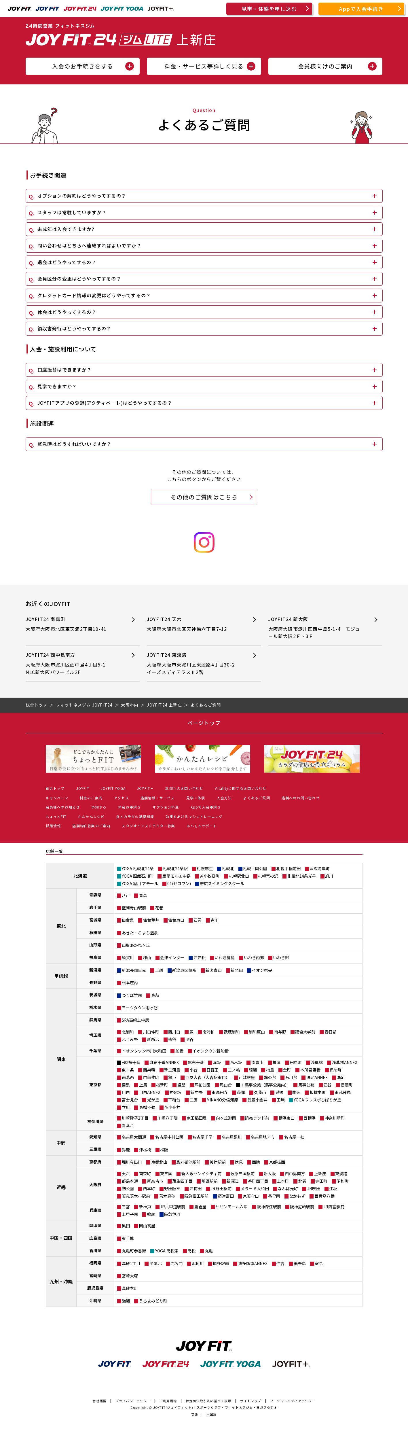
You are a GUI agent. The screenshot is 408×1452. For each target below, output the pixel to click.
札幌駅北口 (239, 876)
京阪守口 (251, 1196)
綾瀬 (253, 1070)
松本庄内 (130, 982)
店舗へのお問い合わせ (301, 797)
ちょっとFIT (56, 816)
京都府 (95, 1162)
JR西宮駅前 (333, 1206)
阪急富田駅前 (196, 1196)
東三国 (166, 1173)
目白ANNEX (149, 1092)
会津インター (172, 957)
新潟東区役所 (184, 970)
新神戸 (145, 1206)
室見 (319, 1263)
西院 (256, 1162)
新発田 (237, 970)
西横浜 (309, 1118)
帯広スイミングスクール (222, 883)
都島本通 (130, 1181)
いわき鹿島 (225, 957)
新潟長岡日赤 (134, 970)
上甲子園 (130, 1214)
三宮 (126, 1206)
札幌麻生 (205, 868)
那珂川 (198, 1263)
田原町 (296, 1062)
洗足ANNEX (317, 1077)
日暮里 (212, 1070)
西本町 (149, 1188)
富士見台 (130, 1100)
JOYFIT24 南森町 (72, 624)
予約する (99, 806)
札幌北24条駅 (175, 868)
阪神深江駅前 (269, 1206)
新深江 (233, 1181)
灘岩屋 (200, 1206)
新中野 (197, 1092)
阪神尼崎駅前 (302, 1206)
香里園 (274, 1196)
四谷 (327, 1085)
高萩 (155, 995)
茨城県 (95, 994)
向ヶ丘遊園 (226, 1118)
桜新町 (162, 1085)
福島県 (95, 957)
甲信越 (61, 975)
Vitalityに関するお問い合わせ (240, 788)
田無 (280, 1100)
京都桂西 (277, 1162)
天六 (126, 1173)
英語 (194, 1414)
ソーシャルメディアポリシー (293, 1400)
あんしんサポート (202, 825)
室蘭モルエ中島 (176, 876)
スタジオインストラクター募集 (148, 825)
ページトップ (204, 722)
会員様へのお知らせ (63, 806)
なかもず (297, 1196)
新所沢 (153, 1039)
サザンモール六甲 (231, 1206)
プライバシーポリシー (133, 1400)
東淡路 (341, 1173)
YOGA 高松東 (167, 1251)
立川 (126, 1107)
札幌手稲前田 (288, 868)
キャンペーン (57, 797)
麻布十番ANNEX (164, 1062)
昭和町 (343, 1181)
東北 (61, 925)
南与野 (280, 1032)
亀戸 (172, 1077)
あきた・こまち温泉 (140, 933)
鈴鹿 (126, 1149)
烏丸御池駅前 (188, 1162)
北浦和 (128, 1032)
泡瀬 (126, 1301)
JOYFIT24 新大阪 (315, 628)
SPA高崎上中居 (135, 1020)
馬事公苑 (306, 1085)
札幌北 (228, 868)
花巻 (159, 907)
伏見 (239, 1162)
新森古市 (155, 1181)
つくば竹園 (132, 995)
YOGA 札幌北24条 (138, 868)
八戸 (126, 895)
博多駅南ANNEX (252, 1263)
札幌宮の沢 (268, 876)
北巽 (302, 1181)
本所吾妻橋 (310, 1070)
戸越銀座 (247, 1077)
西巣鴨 (149, 1070)
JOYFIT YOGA (113, 788)
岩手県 (95, 907)
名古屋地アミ (263, 1137)
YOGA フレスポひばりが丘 (317, 1100)
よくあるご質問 (256, 797)
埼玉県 (95, 1035)
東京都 (95, 1084)
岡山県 (95, 1225)
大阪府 (95, 1184)
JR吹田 (313, 1188)
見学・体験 (195, 797)
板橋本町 (318, 1092)
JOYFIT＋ (145, 788)
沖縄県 (95, 1300)
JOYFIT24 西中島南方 (72, 663)
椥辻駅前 (218, 1162)
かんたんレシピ (91, 816)
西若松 (199, 957)
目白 (126, 1092)
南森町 (145, 1173)
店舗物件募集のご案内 (91, 825)
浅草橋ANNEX (344, 1062)
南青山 (257, 1062)
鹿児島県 (95, 1288)
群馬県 (95, 1020)
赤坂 (217, 1062)
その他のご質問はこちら (204, 497)
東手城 (128, 1238)
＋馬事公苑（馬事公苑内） (265, 1085)
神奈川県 (95, 1121)
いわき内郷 (254, 957)
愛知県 (95, 1136)
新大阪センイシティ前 (201, 1173)
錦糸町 (335, 1070)
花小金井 (172, 1107)
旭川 (329, 876)
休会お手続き (129, 806)
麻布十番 (196, 1062)
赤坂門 (176, 1263)
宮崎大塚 (130, 1276)
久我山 (260, 1092)
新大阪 (270, 1173)
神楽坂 (175, 1092)
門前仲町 (151, 1077)
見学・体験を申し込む (269, 8)
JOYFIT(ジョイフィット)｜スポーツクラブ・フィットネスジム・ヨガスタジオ (215, 1407)
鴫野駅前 (210, 1181)
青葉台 (128, 1125)
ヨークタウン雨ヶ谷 (140, 1007)
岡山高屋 (147, 1225)
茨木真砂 (167, 1196)
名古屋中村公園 (169, 1137)
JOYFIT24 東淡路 (193, 663)
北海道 (80, 875)
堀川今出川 (132, 1162)
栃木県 (95, 1007)
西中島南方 (295, 1173)
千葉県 (95, 1050)
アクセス (121, 797)
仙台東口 (176, 920)
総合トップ (55, 788)
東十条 (128, 1070)
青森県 (95, 895)
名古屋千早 (202, 1137)
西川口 (174, 1032)
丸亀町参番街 (134, 1251)
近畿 (61, 1187)
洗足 (341, 1077)
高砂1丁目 (131, 1263)
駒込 (296, 1092)
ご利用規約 (168, 1400)
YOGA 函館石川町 (137, 876)
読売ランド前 (257, 1118)
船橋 (179, 1051)
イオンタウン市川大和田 (144, 1051)
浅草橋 (317, 1062)
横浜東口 (286, 1118)
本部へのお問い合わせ (184, 788)
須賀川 (128, 957)
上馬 (143, 1085)
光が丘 (153, 1100)
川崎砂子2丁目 (135, 1118)
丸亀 (209, 1251)
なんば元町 (288, 1188)
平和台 (174, 1100)
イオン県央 (262, 970)
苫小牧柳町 (210, 876)
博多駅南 (221, 1263)
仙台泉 (128, 920)
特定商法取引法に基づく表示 (208, 1400)
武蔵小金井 (257, 1100)
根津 (276, 1062)
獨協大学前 (305, 1032)
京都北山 (159, 1162)
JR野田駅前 (220, 1188)
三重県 (95, 1149)
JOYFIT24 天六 (193, 624)
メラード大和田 (255, 1188)
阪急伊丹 (172, 1214)
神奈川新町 (335, 1118)
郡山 (147, 957)
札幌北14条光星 (301, 876)
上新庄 (320, 1173)
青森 (143, 895)
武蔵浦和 (232, 1032)
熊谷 (172, 1039)
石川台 (291, 1077)
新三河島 (172, 1070)
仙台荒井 (151, 920)
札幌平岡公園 (255, 868)
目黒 (126, 1085)
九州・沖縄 (61, 1281)
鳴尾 (151, 1214)
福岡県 (95, 1263)
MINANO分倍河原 (222, 1100)
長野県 (95, 982)
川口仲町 (151, 1032)
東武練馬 (343, 1092)
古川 (214, 920)
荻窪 (241, 1092)
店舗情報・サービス (158, 797)
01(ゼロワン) (179, 883)
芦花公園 (202, 1085)
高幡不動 (147, 1107)
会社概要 (99, 1400)
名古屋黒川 (232, 1137)
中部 (61, 1142)
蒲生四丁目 (182, 1181)
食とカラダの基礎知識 (135, 816)
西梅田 (195, 1188)
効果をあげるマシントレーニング (194, 816)
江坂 (333, 1188)
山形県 (95, 945)
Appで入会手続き (361, 8)
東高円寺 (220, 1092)
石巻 (197, 920)
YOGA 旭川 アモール (140, 883)
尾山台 (226, 1085)
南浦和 (208, 1032)
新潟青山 (214, 970)
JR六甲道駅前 (172, 1206)
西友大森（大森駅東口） (207, 1077)
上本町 (283, 1181)
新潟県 (95, 970)
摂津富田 (226, 1196)
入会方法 (224, 797)
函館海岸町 (320, 868)
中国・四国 (61, 1237)
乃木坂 (236, 1062)
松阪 (164, 1149)
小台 (193, 1070)
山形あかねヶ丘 (136, 945)
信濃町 (347, 1085)
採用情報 (53, 825)
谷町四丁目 (258, 1181)
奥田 (126, 1225)
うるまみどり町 (153, 1301)
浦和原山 (257, 1032)
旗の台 (270, 1077)
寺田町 (321, 1181)
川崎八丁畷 (167, 1118)
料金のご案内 (91, 797)
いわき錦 (281, 957)
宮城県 (95, 920)
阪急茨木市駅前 (136, 1196)
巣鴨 (279, 1092)
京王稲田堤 (197, 1118)
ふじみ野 (130, 1039)
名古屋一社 (294, 1137)
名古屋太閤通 (134, 1137)
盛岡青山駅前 (134, 907)
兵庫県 (95, 1210)
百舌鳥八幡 (324, 1196)
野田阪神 (172, 1188)
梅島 (270, 1070)
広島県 (95, 1238)
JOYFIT (82, 788)
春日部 (330, 1032)
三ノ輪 (234, 1070)
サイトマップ (250, 1400)
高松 (191, 1251)
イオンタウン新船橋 (210, 1051)
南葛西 (128, 1077)
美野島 (300, 1263)
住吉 (280, 1263)
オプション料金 (165, 806)
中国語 (211, 1414)
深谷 (189, 1039)
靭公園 (128, 1188)
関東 (61, 1059)
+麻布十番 (131, 1062)
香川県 (95, 1250)
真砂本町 (130, 1288)
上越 (159, 970)
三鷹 (193, 1100)
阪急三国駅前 (242, 1173)
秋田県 (95, 932)
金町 (287, 1070)
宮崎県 (95, 1275)
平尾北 (155, 1263)
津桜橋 (145, 1149)
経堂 (181, 1085)
